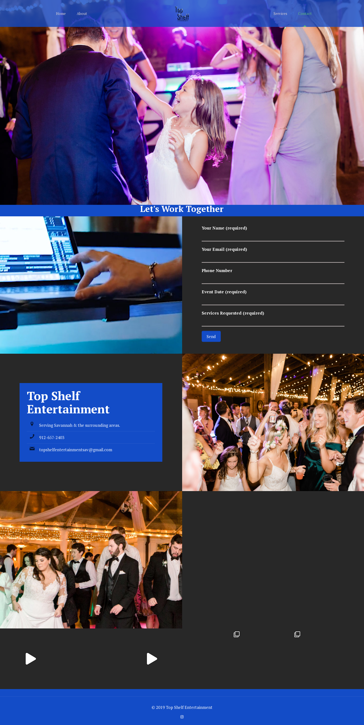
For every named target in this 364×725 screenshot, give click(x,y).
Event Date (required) (273, 297)
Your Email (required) (273, 254)
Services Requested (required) (273, 318)
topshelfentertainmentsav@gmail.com (75, 449)
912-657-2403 (51, 437)
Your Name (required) (273, 233)
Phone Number (273, 276)
